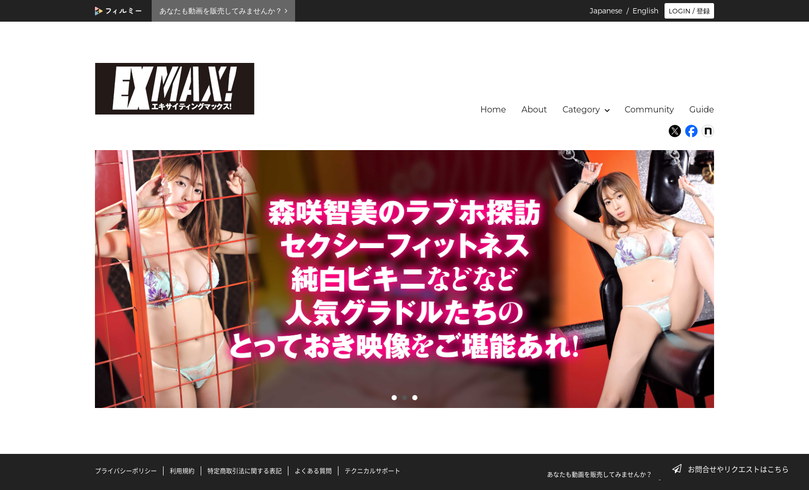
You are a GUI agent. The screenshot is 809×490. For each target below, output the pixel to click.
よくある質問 (313, 471)
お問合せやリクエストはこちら (733, 469)
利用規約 (182, 471)
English (645, 10)
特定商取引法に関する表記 (244, 471)
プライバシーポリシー (126, 471)
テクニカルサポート (372, 471)
